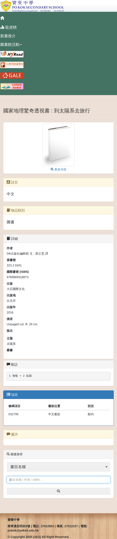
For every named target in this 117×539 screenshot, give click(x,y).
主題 (10, 338)
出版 (10, 283)
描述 (10, 319)
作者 (10, 248)
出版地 (11, 295)
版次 (10, 330)
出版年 (11, 307)
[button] (58, 467)
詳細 (12, 238)
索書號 (11, 260)
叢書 (10, 350)
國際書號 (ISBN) (18, 271)
